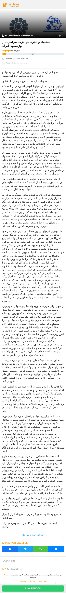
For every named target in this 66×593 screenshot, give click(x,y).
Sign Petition (33, 588)
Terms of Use (43, 581)
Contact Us (23, 581)
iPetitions (33, 5)
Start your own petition (33, 535)
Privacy (32, 581)
